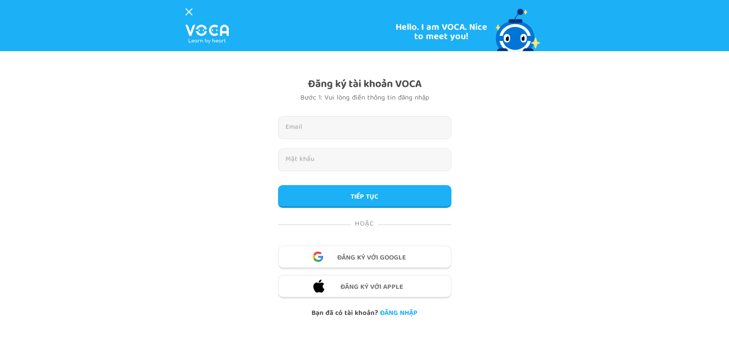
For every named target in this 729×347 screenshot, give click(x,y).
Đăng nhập (399, 313)
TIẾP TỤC (364, 197)
